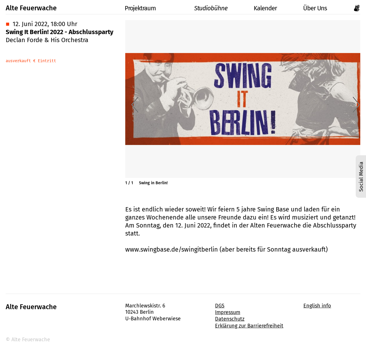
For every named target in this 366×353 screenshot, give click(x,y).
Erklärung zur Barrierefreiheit (249, 326)
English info (317, 306)
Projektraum (134, 8)
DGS (219, 306)
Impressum (227, 312)
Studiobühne (204, 8)
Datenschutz (229, 319)
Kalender (265, 8)
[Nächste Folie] (356, 105)
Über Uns (315, 8)
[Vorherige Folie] (135, 105)
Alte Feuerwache (31, 8)
